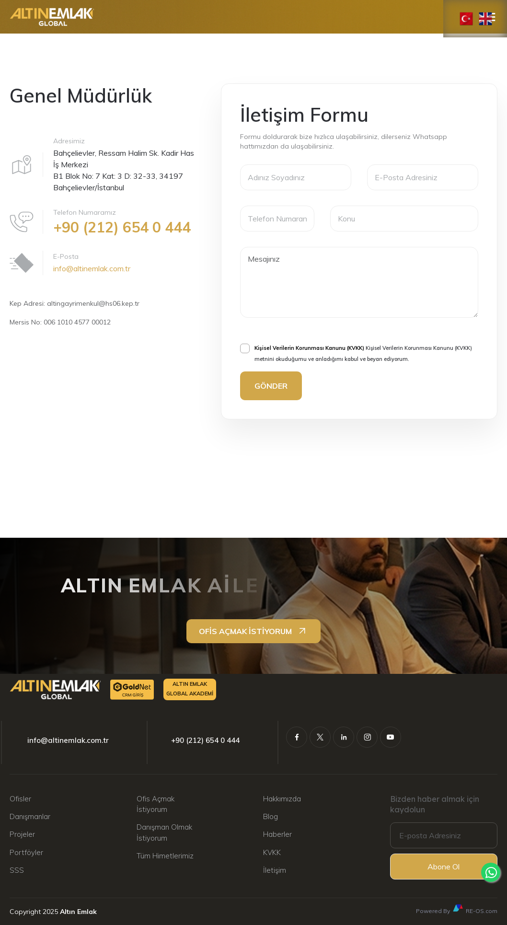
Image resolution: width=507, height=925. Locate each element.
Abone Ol (443, 866)
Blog (270, 816)
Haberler (277, 834)
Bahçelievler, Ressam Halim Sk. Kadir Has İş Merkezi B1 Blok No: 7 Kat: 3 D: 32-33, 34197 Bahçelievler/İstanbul (123, 170)
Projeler (22, 834)
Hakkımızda (282, 798)
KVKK (272, 852)
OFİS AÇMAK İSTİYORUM (253, 631)
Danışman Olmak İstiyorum (164, 832)
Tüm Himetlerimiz (165, 855)
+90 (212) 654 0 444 (205, 740)
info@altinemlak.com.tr (91, 268)
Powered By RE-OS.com (456, 908)
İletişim (274, 870)
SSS (17, 870)
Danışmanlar (30, 816)
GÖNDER (271, 386)
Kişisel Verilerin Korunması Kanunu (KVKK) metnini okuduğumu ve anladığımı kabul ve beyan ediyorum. (356, 352)
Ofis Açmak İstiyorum (155, 804)
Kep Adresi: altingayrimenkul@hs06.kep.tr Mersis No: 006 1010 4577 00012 (74, 312)
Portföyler (26, 852)
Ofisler (20, 798)
